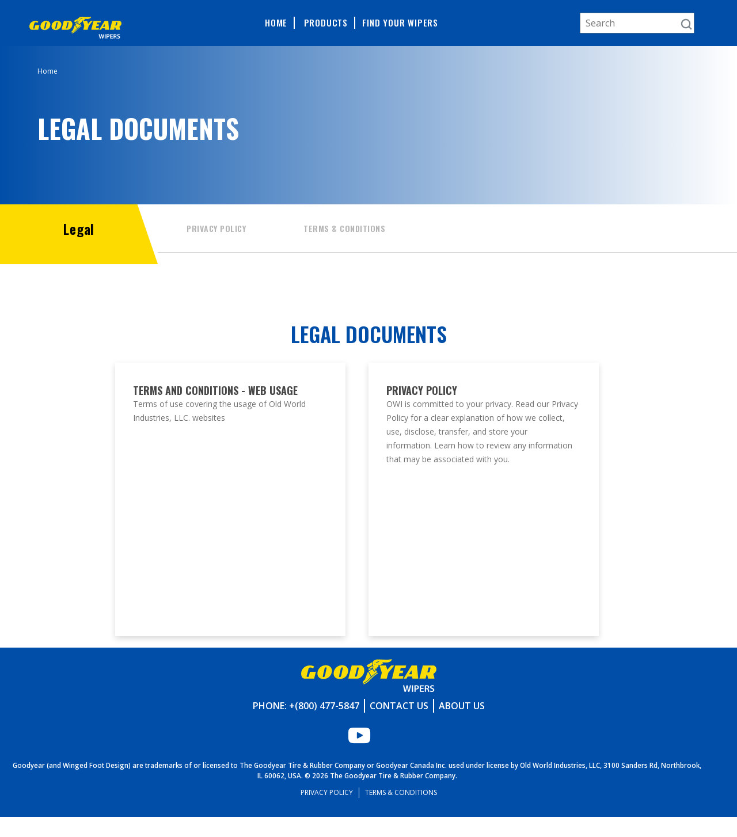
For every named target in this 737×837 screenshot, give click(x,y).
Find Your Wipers (400, 23)
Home (276, 23)
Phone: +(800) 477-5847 (306, 726)
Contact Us (399, 726)
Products (326, 23)
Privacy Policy (216, 228)
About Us (462, 726)
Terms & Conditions (344, 228)
